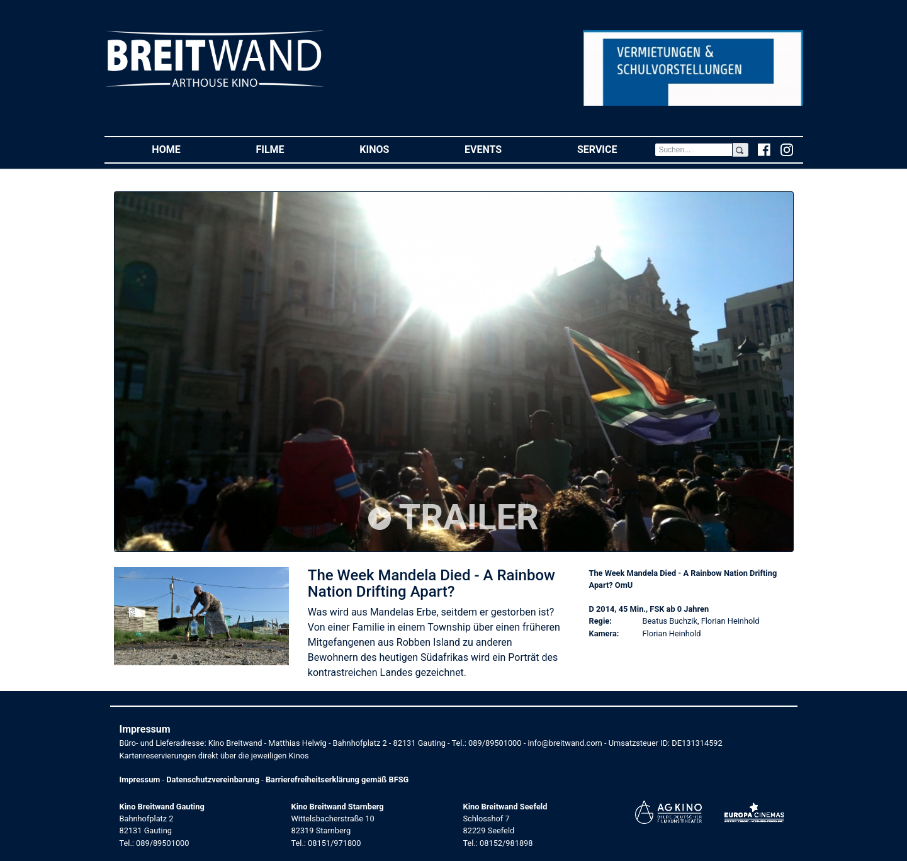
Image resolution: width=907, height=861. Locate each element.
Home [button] (185, 148)
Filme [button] (289, 148)
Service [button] (616, 148)
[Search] (694, 150)
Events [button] (502, 148)
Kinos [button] (393, 148)
